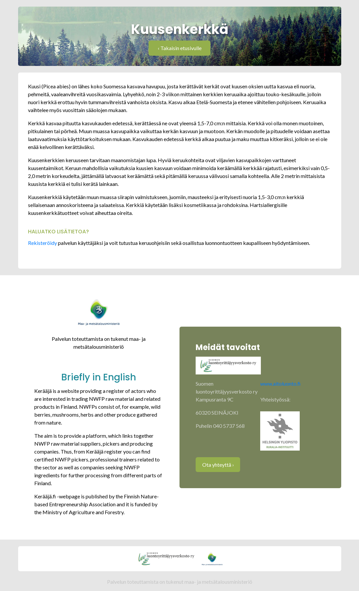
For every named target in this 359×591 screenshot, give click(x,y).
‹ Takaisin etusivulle (180, 48)
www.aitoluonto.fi (280, 383)
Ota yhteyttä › (218, 464)
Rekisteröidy (43, 243)
